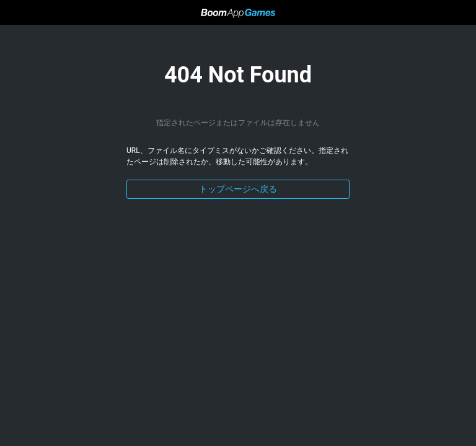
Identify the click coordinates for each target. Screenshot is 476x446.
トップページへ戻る (238, 189)
